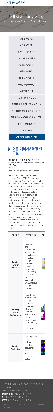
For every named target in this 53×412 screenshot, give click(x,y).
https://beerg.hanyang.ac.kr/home (24, 171)
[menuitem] (26, 39)
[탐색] (49, 2)
